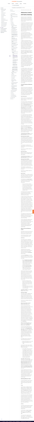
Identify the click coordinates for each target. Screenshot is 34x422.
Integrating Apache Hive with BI (15, 36)
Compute (12, 23)
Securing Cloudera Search (14, 81)
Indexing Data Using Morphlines (14, 87)
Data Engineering (13, 91)
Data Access (12, 24)
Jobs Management (13, 95)
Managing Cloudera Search (14, 84)
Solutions (13, 3)
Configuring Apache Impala (14, 46)
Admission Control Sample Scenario (15, 64)
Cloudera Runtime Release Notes (14, 15)
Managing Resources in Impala (15, 52)
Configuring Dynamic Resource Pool (15, 60)
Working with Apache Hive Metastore (14, 28)
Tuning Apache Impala (14, 47)
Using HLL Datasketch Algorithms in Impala (15, 67)
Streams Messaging (13, 96)
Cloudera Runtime (13, 13)
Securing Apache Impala (15, 44)
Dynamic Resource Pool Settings (15, 62)
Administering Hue (14, 75)
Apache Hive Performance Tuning (14, 38)
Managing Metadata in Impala (15, 71)
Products (9, 3)
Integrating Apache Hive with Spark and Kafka (15, 34)
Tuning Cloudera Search (15, 82)
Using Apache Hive (14, 30)
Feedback (33, 211)
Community (24, 3)
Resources (17, 3)
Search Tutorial (14, 79)
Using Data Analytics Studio (14, 26)
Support (21, 3)
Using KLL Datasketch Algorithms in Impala (15, 69)
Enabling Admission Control (15, 57)
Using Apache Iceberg (14, 39)
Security (12, 92)
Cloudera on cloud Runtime (17, 7)
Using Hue (13, 74)
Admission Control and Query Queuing (15, 56)
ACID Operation (14, 50)
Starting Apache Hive (14, 29)
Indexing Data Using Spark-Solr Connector (14, 88)
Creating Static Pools (15, 59)
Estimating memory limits (15, 54)
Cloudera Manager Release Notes (14, 17)
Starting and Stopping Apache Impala (14, 43)
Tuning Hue (13, 78)
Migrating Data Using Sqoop (14, 41)
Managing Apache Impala (14, 49)
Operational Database (14, 90)
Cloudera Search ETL (14, 85)
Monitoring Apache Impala (14, 73)
